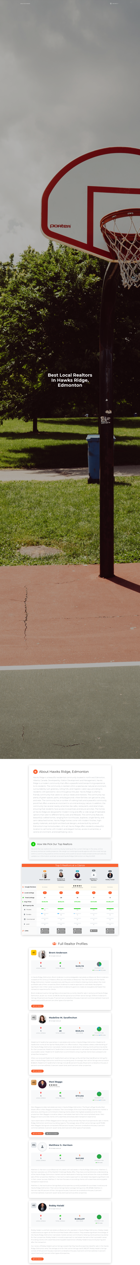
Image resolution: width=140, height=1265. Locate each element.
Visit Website (37, 1006)
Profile (45, 929)
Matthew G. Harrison (94, 879)
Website (44, 932)
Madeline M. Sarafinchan (61, 879)
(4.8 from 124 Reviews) (77, 887)
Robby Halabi (110, 879)
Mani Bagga (77, 879)
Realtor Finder (25, 3)
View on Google (52, 1133)
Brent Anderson (44, 879)
